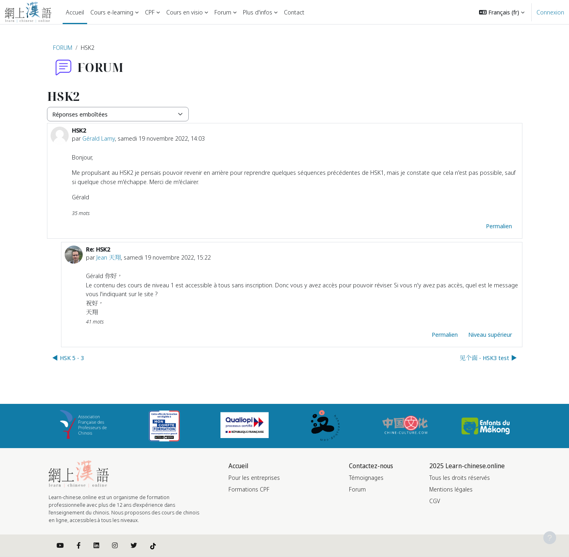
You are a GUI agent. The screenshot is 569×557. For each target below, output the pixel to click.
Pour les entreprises (254, 477)
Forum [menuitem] (222, 12)
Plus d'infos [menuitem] (257, 12)
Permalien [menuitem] (499, 226)
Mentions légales (451, 489)
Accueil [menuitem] (75, 12)
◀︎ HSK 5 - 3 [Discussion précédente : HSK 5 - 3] (68, 358)
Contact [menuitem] (294, 12)
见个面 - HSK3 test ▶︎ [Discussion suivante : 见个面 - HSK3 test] (488, 358)
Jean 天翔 (108, 257)
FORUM (62, 47)
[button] (502, 12)
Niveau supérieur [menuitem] (490, 334)
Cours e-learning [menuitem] (111, 12)
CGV (434, 501)
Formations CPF (248, 489)
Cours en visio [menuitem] (184, 12)
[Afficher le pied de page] (549, 537)
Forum (357, 489)
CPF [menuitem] (150, 12)
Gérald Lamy (98, 138)
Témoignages (366, 477)
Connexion (550, 12)
